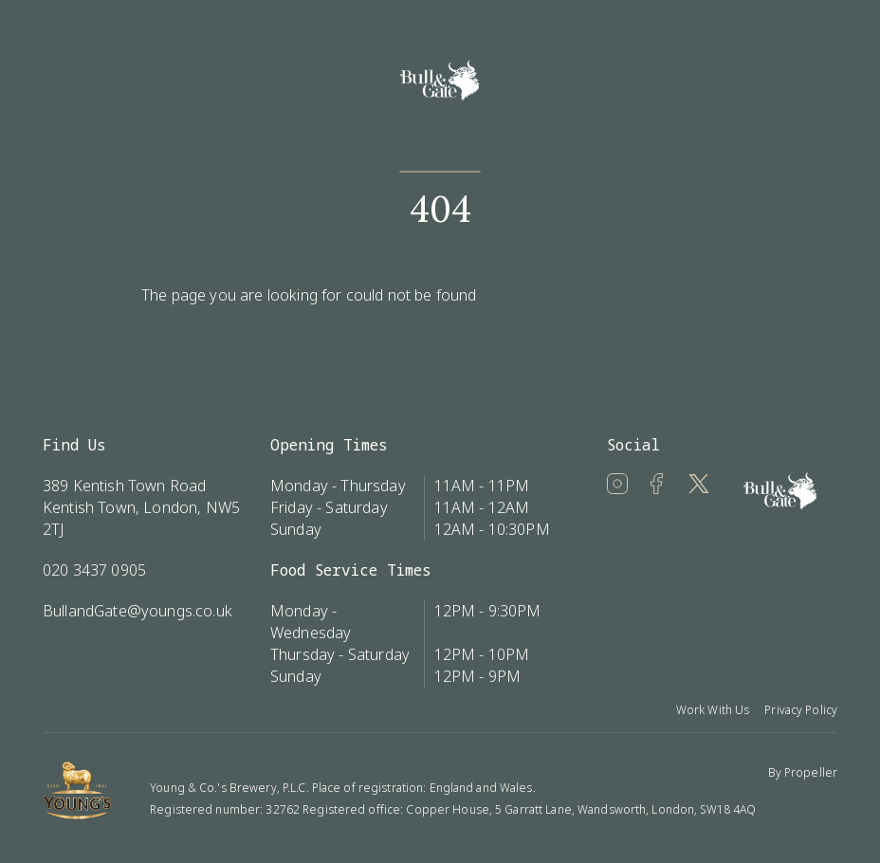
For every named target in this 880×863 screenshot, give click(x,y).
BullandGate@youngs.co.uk (137, 610)
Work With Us (712, 710)
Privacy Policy (800, 710)
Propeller (810, 772)
